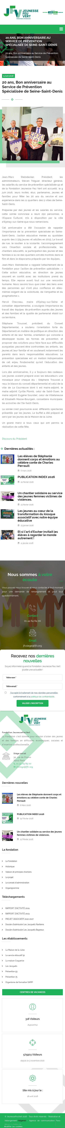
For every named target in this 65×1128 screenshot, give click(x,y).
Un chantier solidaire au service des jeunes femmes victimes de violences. (40, 496)
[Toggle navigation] (61, 29)
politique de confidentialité (42, 697)
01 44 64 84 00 (32, 620)
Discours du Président (14, 439)
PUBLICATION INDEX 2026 (36, 477)
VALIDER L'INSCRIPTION (32, 703)
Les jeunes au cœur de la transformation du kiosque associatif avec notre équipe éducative (38, 515)
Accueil (9, 49)
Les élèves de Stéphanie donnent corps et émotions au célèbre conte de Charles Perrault (39, 460)
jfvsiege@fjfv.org (32, 645)
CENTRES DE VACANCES (32, 992)
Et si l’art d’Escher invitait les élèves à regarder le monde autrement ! (38, 535)
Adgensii (22, 1121)
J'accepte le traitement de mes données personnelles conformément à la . (34, 695)
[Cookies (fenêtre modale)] (13, 1126)
